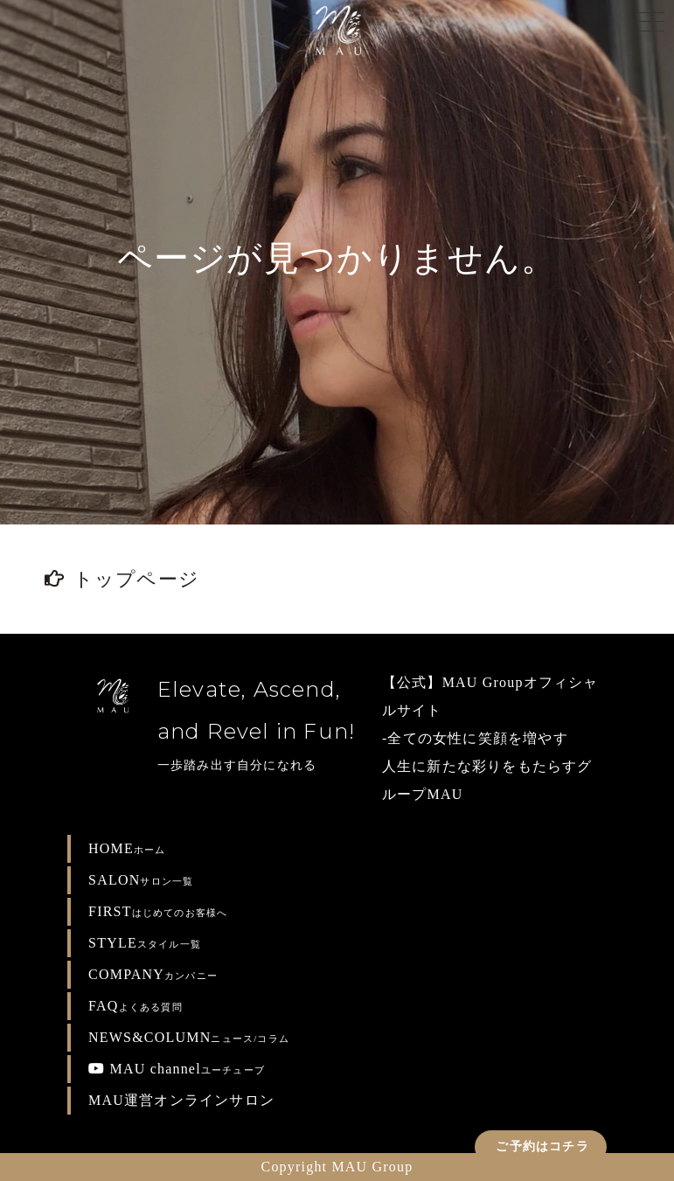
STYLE (144, 942)
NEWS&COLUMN (188, 1037)
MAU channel (176, 1068)
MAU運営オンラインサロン (181, 1100)
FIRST (157, 911)
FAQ (135, 1005)
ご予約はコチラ (540, 1146)
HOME (127, 848)
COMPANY (153, 974)
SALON (140, 879)
